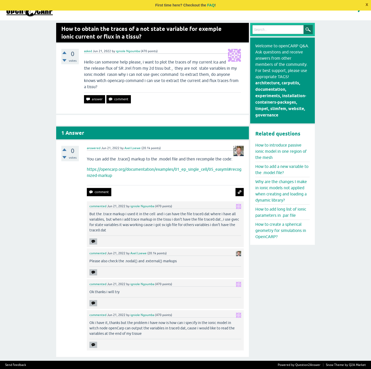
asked (88, 51)
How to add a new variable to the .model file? (281, 169)
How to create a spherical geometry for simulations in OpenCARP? (280, 230)
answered (93, 148)
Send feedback (15, 364)
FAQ (211, 5)
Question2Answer (308, 365)
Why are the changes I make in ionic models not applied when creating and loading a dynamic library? (281, 190)
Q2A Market (357, 365)
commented (97, 206)
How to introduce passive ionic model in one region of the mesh (281, 151)
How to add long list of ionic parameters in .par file (280, 212)
